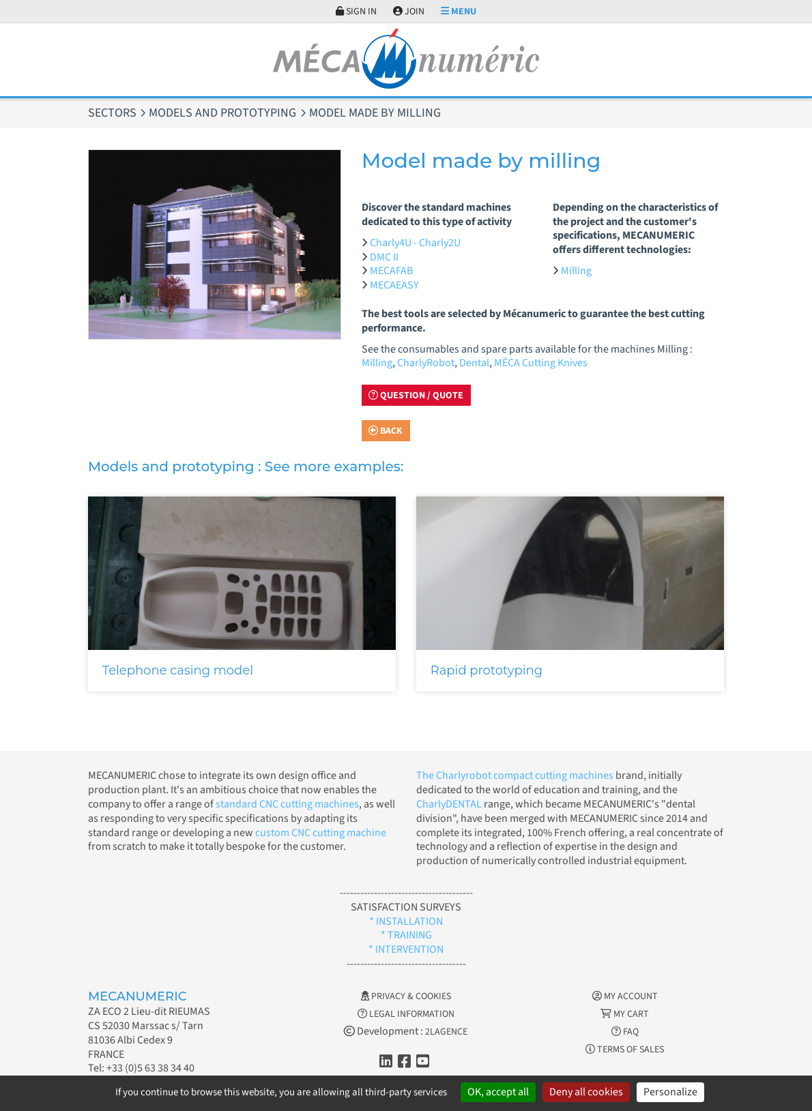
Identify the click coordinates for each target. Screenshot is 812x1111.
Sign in (356, 11)
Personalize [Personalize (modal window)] (670, 1091)
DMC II (384, 257)
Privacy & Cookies (406, 996)
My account (625, 996)
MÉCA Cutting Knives (541, 362)
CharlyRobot (425, 362)
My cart (624, 1014)
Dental (474, 362)
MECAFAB (391, 270)
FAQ (625, 1032)
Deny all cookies (586, 1091)
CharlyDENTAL (450, 804)
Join (408, 11)
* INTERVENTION (406, 949)
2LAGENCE (446, 1032)
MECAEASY (394, 285)
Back (385, 431)
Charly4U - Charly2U (415, 242)
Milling (576, 270)
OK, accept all (498, 1091)
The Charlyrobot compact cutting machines (514, 775)
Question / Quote (415, 395)
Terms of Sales (624, 1049)
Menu (458, 11)
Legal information (406, 1014)
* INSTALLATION (406, 921)
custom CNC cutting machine (320, 832)
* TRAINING (406, 935)
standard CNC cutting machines (286, 804)
